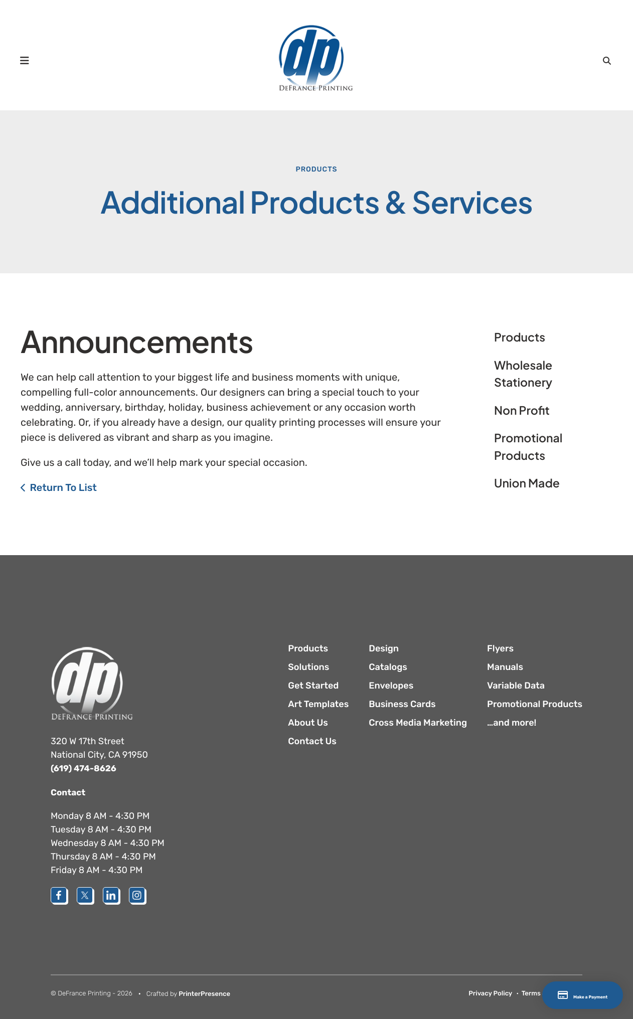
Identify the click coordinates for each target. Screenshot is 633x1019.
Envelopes (391, 685)
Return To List (63, 487)
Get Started (313, 685)
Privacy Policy (490, 993)
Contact (69, 791)
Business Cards (402, 704)
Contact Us (312, 741)
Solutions (308, 666)
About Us (308, 722)
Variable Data (516, 685)
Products (316, 169)
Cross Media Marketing (418, 722)
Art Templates (318, 704)
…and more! (511, 722)
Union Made (527, 483)
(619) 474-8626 (85, 768)
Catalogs (388, 666)
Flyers (500, 648)
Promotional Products (528, 447)
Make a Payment (562, 995)
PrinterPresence (204, 993)
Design (384, 648)
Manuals (505, 666)
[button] (29, 60)
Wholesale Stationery (523, 374)
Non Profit (522, 410)
